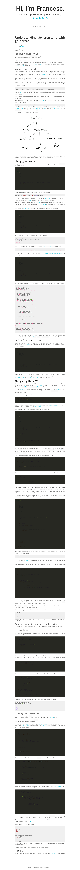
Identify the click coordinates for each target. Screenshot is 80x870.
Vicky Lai (48, 867)
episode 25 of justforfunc (51, 49)
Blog (40, 26)
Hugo (37, 867)
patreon (29, 855)
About (45, 26)
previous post (20, 56)
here (31, 821)
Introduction (30, 867)
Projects (35, 26)
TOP (40, 861)
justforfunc (54, 853)
